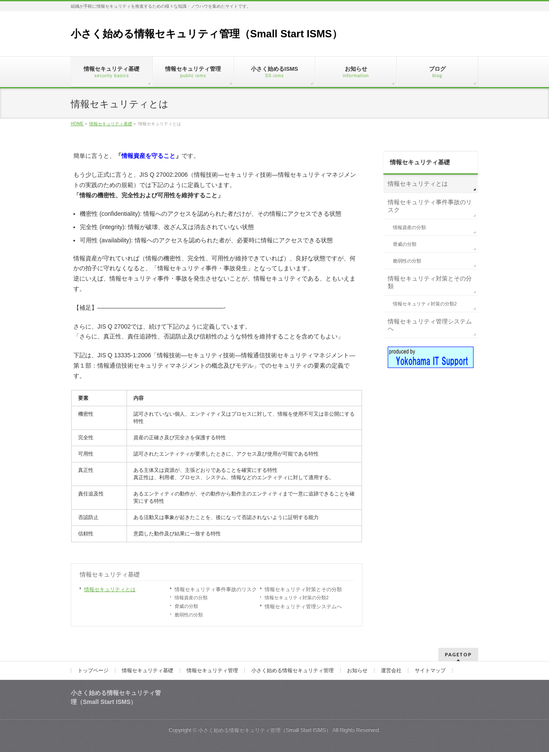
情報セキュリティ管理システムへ (303, 607)
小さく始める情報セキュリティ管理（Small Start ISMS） (206, 33)
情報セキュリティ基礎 (110, 574)
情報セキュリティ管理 (212, 670)
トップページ (93, 670)
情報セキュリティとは (110, 589)
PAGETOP (458, 654)
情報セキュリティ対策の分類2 (297, 597)
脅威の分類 (186, 606)
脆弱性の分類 (189, 614)
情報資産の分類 (191, 597)
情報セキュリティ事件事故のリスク (216, 589)
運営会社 (391, 670)
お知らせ (357, 670)
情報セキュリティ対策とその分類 (303, 589)
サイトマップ (430, 670)
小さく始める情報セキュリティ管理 (292, 670)
